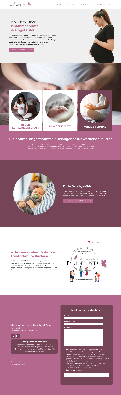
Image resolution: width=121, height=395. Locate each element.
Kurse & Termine (86, 4)
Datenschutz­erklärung (19, 364)
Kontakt (108, 4)
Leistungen (71, 4)
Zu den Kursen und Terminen (22, 50)
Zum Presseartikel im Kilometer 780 (78, 201)
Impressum (15, 361)
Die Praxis (58, 4)
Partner (99, 4)
